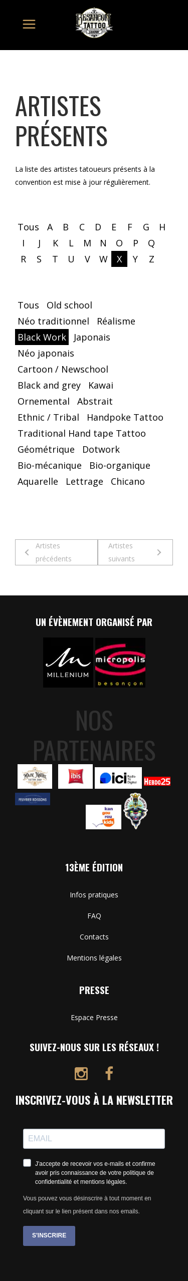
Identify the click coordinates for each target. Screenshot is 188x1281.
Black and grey (49, 385)
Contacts (94, 936)
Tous (28, 227)
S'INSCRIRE (49, 1235)
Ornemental (44, 401)
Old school (69, 305)
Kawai (100, 385)
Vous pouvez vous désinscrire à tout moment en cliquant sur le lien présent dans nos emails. (87, 1205)
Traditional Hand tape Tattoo (82, 433)
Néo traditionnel (53, 321)
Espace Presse (94, 1017)
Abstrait (95, 401)
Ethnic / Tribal (48, 417)
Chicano (128, 481)
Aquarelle (38, 481)
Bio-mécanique (50, 465)
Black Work (42, 337)
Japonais (92, 337)
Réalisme (116, 321)
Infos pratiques (94, 894)
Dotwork (101, 449)
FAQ (94, 915)
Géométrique (46, 449)
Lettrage (84, 481)
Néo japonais (46, 353)
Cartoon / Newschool (63, 369)
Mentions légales (94, 958)
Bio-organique (119, 465)
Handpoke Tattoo (125, 417)
